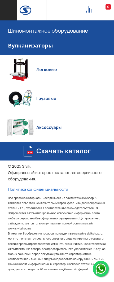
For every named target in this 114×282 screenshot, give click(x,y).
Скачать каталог (63, 150)
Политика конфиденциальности (38, 189)
